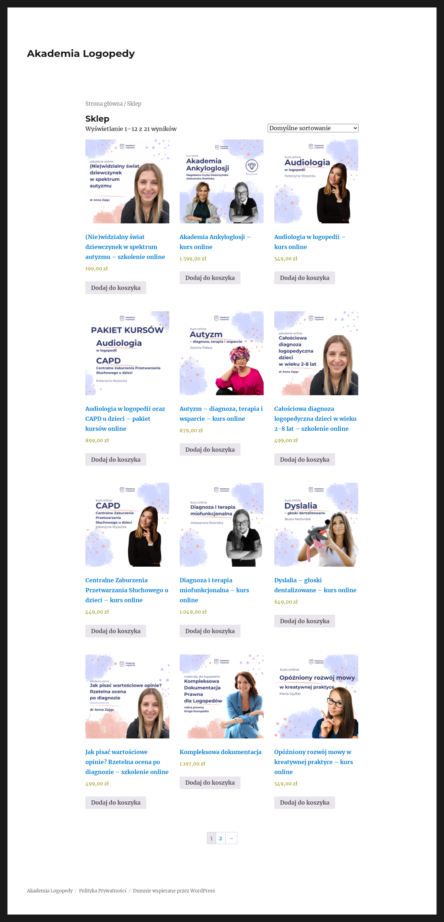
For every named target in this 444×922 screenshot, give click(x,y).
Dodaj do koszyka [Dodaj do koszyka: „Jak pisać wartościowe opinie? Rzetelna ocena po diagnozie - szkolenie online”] (116, 802)
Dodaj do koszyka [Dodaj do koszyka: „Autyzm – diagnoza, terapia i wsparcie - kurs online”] (210, 449)
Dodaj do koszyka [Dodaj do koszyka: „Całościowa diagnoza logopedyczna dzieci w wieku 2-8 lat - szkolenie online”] (304, 459)
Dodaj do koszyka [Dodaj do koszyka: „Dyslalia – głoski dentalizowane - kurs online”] (304, 621)
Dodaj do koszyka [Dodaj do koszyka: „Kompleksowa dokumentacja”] (210, 782)
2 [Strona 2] (220, 838)
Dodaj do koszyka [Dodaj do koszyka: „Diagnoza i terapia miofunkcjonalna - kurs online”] (210, 631)
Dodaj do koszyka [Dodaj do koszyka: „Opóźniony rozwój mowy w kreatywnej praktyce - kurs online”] (304, 802)
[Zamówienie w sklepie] (313, 128)
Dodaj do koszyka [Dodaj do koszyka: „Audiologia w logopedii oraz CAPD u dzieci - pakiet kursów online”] (116, 459)
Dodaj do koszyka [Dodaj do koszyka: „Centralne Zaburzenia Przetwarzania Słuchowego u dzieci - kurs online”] (116, 631)
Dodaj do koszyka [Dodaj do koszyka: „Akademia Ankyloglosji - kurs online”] (210, 277)
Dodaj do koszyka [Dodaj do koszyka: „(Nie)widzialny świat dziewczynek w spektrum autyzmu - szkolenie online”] (116, 287)
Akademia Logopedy (81, 53)
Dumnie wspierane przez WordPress (174, 891)
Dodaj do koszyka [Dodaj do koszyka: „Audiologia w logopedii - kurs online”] (304, 277)
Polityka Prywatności (102, 891)
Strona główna (104, 104)
